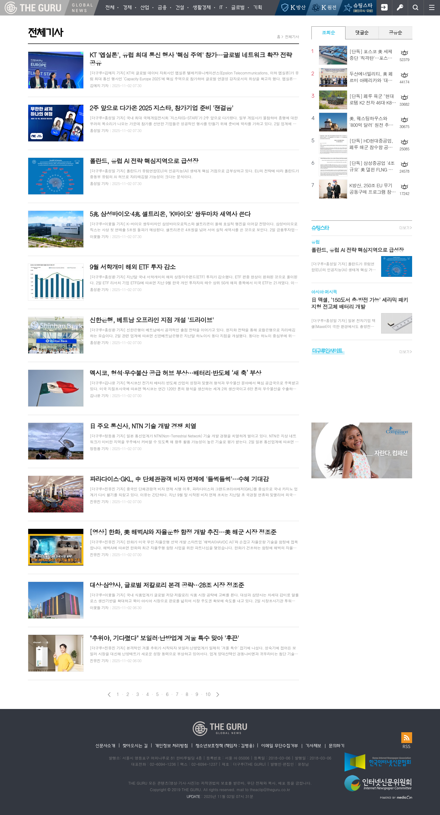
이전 (109, 694)
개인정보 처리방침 (171, 745)
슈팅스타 (320, 227)
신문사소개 (105, 745)
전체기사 (292, 36)
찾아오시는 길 (135, 745)
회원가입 (384, 8)
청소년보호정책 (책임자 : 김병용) (225, 745)
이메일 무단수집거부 (279, 745)
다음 (217, 694)
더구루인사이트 (327, 350)
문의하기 (337, 745)
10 (207, 694)
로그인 (400, 8)
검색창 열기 (416, 8)
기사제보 (313, 745)
